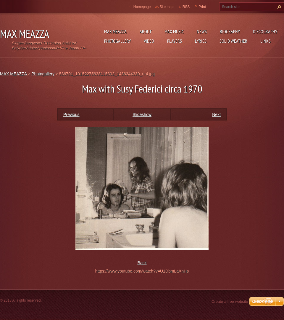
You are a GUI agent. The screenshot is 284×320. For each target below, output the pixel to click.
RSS (186, 7)
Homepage (142, 7)
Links (265, 41)
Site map (166, 7)
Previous (71, 114)
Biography (230, 31)
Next (216, 114)
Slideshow (142, 114)
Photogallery (117, 41)
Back (141, 262)
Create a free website (230, 301)
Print (202, 7)
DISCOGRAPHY (265, 31)
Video (149, 41)
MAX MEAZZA (115, 31)
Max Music (174, 31)
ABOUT (145, 31)
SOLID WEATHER (233, 41)
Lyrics (200, 41)
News (202, 31)
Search (278, 6)
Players (174, 41)
